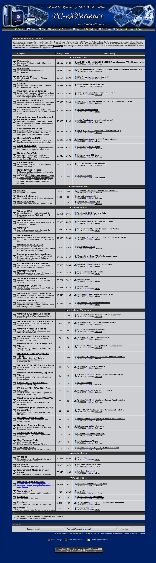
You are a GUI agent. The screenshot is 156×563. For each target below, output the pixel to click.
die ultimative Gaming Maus (88, 202)
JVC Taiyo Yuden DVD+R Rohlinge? (91, 163)
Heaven (98, 358)
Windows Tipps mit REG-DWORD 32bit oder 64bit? (98, 447)
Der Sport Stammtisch (86, 471)
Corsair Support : (25, 179)
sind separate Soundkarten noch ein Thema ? (96, 93)
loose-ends (99, 498)
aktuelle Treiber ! (84, 279)
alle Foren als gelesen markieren (125, 533)
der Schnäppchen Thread (87, 441)
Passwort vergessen (82, 529)
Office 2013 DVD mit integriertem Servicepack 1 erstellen (100, 410)
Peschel (98, 466)
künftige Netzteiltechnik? (87, 110)
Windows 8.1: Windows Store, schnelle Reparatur (97, 322)
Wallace (98, 384)
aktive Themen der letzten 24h (84, 533)
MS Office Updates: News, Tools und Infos (94, 264)
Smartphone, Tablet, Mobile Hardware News (95, 294)
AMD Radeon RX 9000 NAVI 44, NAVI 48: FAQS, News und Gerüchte (104, 101)
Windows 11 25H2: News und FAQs (91, 213)
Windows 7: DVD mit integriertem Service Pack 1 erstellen (101, 400)
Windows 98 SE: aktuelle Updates (91, 366)
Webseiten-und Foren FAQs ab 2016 (92, 483)
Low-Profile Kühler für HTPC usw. (91, 84)
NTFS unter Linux (84, 383)
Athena (97, 111)
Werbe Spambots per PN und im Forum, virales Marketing (100, 502)
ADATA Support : (32, 176)
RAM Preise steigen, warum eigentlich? (93, 77)
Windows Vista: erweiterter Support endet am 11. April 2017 (101, 237)
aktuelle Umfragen (105, 533)
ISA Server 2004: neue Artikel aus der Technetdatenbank (100, 375)
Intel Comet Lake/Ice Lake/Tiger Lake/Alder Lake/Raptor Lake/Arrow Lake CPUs (109, 69)
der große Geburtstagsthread (89, 464)
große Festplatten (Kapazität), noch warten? (95, 120)
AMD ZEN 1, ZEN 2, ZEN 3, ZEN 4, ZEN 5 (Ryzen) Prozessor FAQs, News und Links (110, 62)
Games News (82, 287)
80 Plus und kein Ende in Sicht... (90, 497)
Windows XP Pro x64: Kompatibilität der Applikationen (99, 346)
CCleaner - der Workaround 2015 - (91, 433)
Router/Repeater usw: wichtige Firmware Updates (97, 139)
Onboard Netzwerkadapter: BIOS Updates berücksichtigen (101, 419)
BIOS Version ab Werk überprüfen (91, 426)
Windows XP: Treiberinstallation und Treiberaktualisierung (101, 357)
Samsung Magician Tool (87, 508)
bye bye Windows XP (86, 247)
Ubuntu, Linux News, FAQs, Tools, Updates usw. (97, 256)
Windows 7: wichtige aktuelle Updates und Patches (98, 229)
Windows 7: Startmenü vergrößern (91, 330)
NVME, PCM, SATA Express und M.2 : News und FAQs (99, 131)
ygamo (43, 518)
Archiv (142, 533)
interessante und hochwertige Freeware (93, 303)
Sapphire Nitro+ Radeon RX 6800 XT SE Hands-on (97, 190)
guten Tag (81, 491)
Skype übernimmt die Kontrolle (90, 272)
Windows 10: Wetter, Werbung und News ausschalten (99, 315)
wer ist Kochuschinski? (87, 196)
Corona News (82, 458)
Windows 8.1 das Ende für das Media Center (95, 221)
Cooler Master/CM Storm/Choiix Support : (36, 178)
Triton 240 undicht (84, 176)
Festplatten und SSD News (88, 155)
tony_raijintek (100, 177)
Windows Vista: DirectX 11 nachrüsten (93, 337)
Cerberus (98, 64)
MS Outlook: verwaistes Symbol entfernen (94, 390)
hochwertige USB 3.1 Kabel (88, 147)
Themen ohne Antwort (63, 533)
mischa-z (98, 493)
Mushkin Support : (33, 181)
